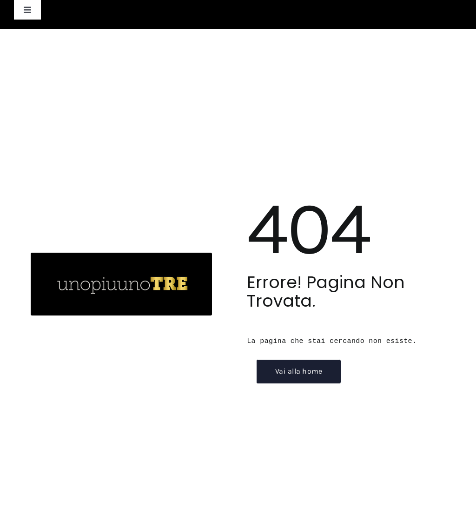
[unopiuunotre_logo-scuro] (121, 258)
